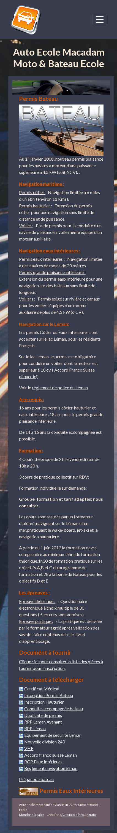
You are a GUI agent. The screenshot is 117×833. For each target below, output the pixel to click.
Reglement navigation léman (50, 768)
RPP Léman (35, 728)
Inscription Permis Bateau (48, 695)
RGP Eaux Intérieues (43, 761)
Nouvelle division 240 (44, 741)
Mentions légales (31, 815)
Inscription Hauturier (44, 701)
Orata (91, 815)
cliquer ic (27, 376)
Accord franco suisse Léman (50, 755)
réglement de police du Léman (60, 387)
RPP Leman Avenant (43, 721)
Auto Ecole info (72, 815)
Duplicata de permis (43, 715)
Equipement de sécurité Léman (52, 735)
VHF (28, 748)
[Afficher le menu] (99, 19)
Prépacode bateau (36, 779)
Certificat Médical (41, 688)
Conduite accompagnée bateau (53, 708)
